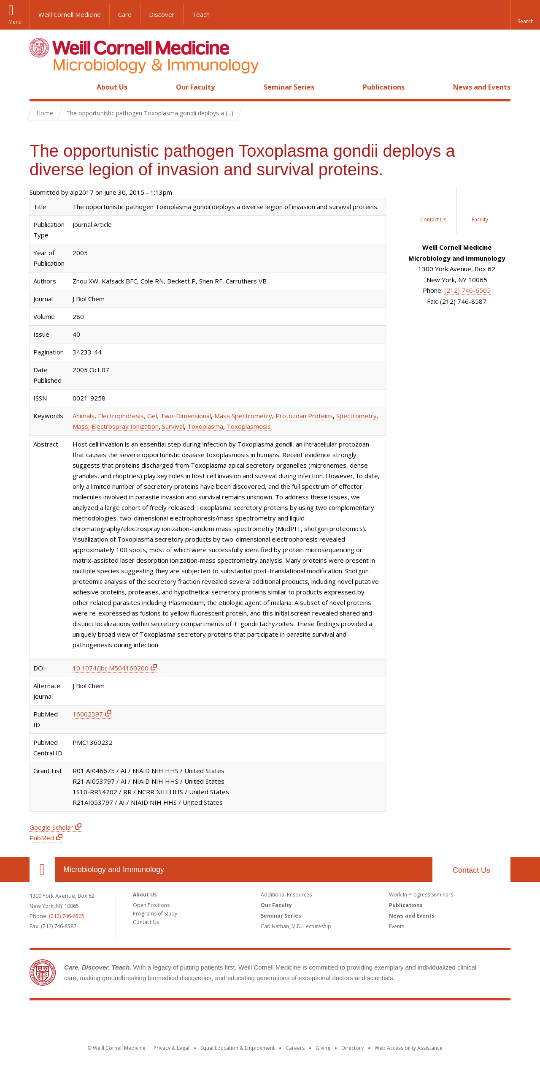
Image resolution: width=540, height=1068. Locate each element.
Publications (384, 87)
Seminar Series (289, 87)
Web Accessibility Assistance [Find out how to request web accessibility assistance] (409, 1048)
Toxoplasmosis (249, 426)
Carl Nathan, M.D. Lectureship (296, 926)
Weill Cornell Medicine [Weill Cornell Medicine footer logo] (270, 1017)
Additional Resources (286, 894)
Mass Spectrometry (243, 415)
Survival (173, 426)
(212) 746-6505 (467, 290)
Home (39, 87)
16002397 (88, 714)
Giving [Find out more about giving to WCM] (323, 1048)
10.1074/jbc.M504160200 (110, 668)
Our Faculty (195, 87)
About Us (112, 87)
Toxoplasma (205, 426)
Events (396, 926)
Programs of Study (155, 913)
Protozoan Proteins (304, 415)
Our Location (42, 869)
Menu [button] (15, 21)
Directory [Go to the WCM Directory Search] (352, 1048)
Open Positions (151, 905)
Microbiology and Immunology (113, 869)
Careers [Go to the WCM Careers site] (295, 1048)
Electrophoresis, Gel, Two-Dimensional (154, 415)
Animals (83, 415)
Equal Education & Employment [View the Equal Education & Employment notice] (237, 1048)
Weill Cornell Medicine (69, 14)
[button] (525, 15)
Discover (162, 14)
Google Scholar (51, 827)
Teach (201, 14)
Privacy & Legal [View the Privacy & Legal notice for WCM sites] (171, 1048)
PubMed (42, 838)
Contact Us (471, 870)
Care (125, 14)
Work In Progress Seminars (421, 894)
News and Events (481, 87)
